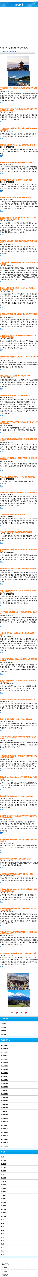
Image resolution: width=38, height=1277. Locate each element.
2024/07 (3, 1195)
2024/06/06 (4, 1128)
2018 (2, 1237)
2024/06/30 (4, 1045)
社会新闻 (3, 1027)
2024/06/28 (4, 1052)
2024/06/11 (4, 1111)
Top (3, 1260)
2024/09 (3, 1188)
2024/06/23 (4, 1069)
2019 (2, 1233)
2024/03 (3, 1209)
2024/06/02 (4, 1142)
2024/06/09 (4, 1118)
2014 (2, 1251)
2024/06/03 (4, 1139)
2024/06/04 (4, 1135)
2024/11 (3, 1181)
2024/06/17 (4, 1090)
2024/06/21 (4, 1076)
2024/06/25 (4, 1062)
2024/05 (3, 1202)
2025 (2, 1157)
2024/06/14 (4, 1101)
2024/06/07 (4, 1125)
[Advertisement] (19, 27)
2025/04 (3, 1160)
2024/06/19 (4, 1083)
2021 (2, 1226)
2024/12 (3, 1178)
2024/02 (3, 1212)
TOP (1, 102)
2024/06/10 (4, 1114)
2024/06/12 (4, 1107)
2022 (2, 1223)
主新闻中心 (4, 1023)
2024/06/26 (4, 1059)
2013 (2, 1254)
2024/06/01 (4, 1146)
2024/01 (3, 1216)
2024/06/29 (4, 1048)
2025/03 (3, 1164)
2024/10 (3, 1185)
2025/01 (3, 1171)
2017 (2, 1240)
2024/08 (3, 1191)
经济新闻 (3, 1034)
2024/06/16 (4, 1094)
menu (36, 1)
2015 (2, 1247)
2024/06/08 (4, 1121)
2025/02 (3, 1167)
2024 (2, 1174)
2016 (2, 1244)
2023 (2, 1219)
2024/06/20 (4, 1080)
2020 (2, 1230)
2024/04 (3, 1205)
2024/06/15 (4, 1097)
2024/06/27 (4, 1055)
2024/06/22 (4, 1073)
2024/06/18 (4, 1087)
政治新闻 (3, 1031)
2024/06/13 (4, 1104)
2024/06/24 (4, 1066)
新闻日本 (19, 4)
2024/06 (3, 1198)
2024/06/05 (4, 1132)
